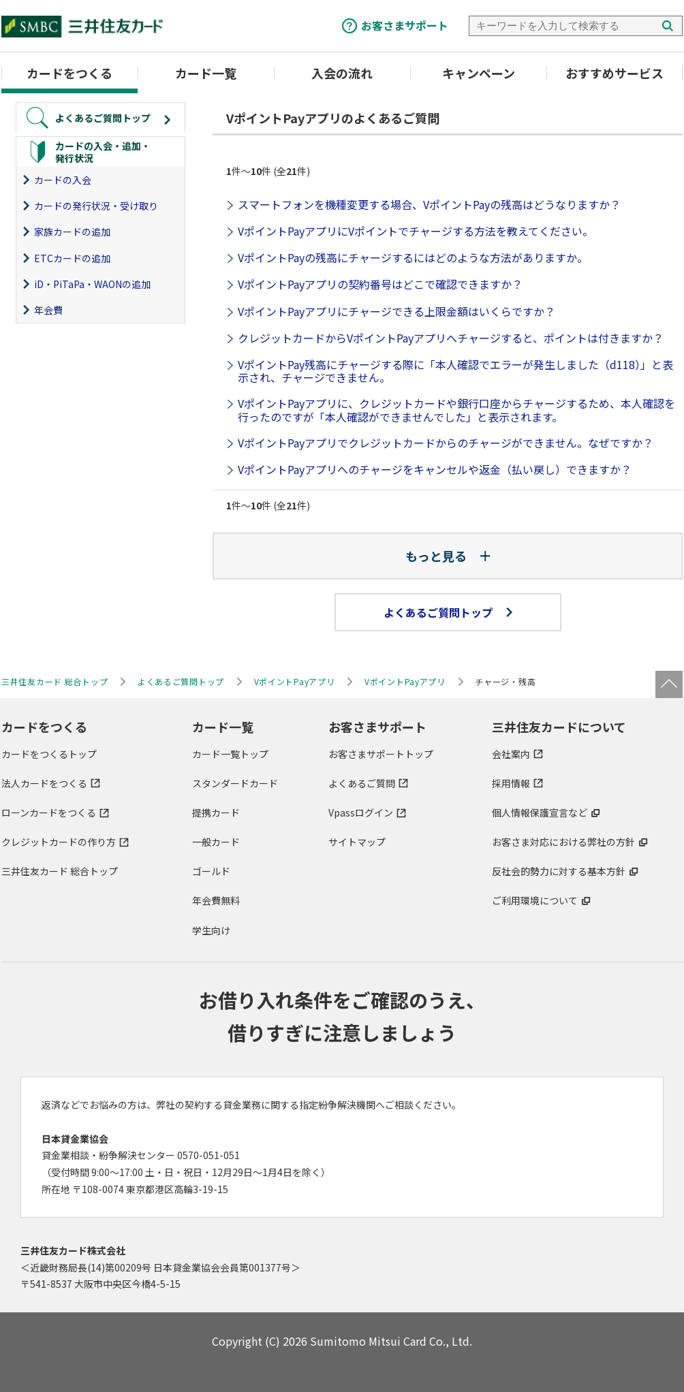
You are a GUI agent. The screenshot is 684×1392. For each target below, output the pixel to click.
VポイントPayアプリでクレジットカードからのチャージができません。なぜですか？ (445, 442)
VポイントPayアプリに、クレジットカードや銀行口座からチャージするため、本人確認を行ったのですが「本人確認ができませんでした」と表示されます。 (456, 409)
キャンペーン (478, 73)
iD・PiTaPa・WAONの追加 (92, 284)
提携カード (216, 812)
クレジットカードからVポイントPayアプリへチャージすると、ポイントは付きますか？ (451, 338)
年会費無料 (216, 900)
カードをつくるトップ (49, 754)
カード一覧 (205, 73)
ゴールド (211, 871)
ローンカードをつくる (48, 812)
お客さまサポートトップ (380, 754)
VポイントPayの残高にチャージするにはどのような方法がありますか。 (413, 257)
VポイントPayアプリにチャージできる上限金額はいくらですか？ (396, 311)
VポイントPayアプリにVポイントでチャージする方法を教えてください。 (415, 231)
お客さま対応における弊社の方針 (563, 842)
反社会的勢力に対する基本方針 (558, 871)
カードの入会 (62, 180)
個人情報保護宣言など (539, 812)
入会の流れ (342, 73)
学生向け (211, 930)
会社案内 (511, 754)
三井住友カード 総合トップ (59, 871)
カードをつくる (69, 73)
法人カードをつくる (44, 783)
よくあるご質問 (361, 783)
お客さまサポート (404, 25)
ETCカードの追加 (72, 258)
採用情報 (511, 783)
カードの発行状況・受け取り (96, 205)
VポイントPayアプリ (294, 681)
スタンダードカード (235, 783)
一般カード (216, 842)
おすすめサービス (614, 73)
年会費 (48, 310)
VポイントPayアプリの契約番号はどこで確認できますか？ (380, 284)
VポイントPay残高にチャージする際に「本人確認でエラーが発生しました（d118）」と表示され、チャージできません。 (455, 370)
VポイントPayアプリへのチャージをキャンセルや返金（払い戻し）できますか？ (435, 469)
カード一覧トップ (230, 754)
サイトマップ (357, 842)
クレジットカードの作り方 (58, 842)
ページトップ (669, 684)
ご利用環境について (535, 900)
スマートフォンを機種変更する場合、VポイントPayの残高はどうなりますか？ (429, 204)
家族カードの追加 (72, 231)
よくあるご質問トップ (448, 612)
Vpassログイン (360, 812)
